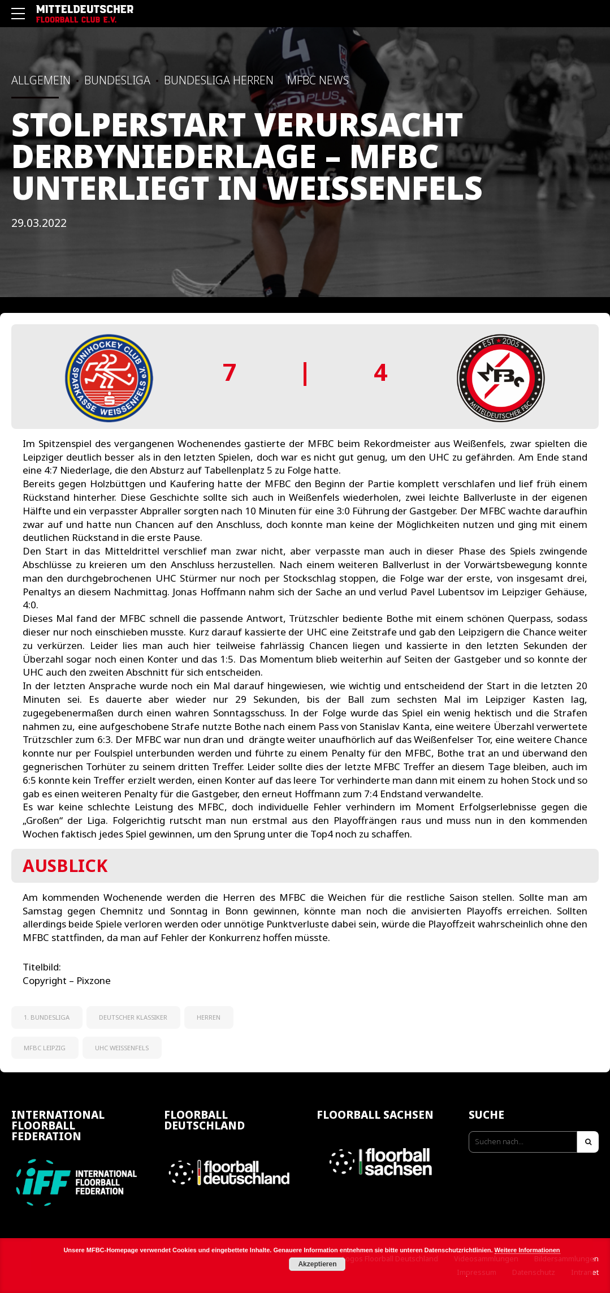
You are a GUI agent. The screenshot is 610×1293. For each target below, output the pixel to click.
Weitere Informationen (527, 1250)
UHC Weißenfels (122, 1047)
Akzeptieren (317, 1264)
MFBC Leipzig (45, 1047)
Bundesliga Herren (219, 80)
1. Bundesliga (47, 1017)
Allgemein (41, 80)
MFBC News (318, 80)
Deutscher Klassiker (133, 1017)
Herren (208, 1017)
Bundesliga (117, 80)
